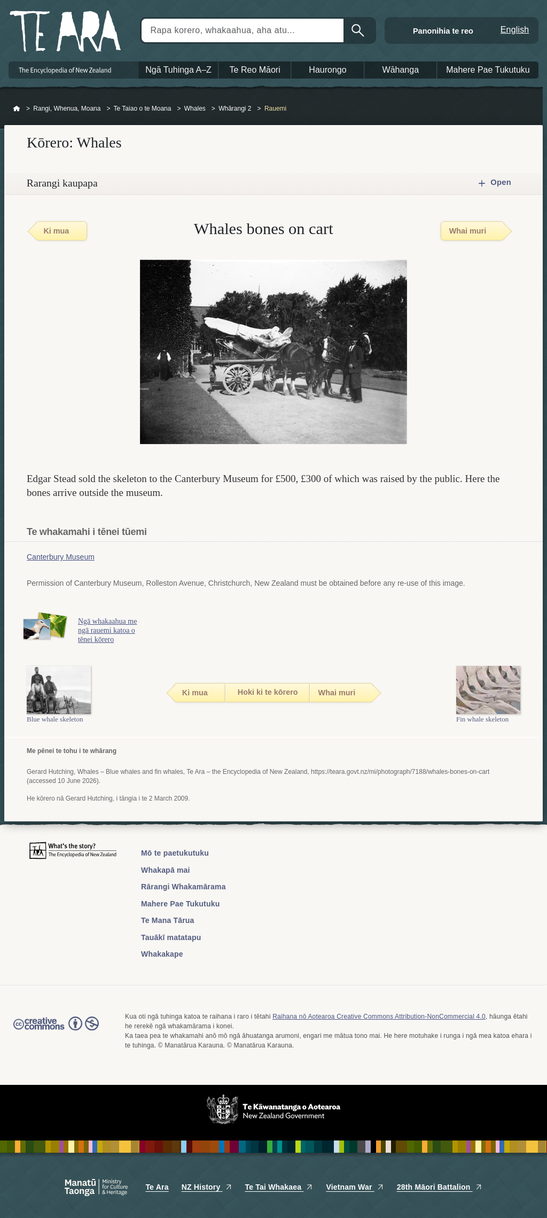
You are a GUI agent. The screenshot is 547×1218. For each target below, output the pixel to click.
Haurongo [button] (327, 69)
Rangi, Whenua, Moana (66, 108)
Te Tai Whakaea (279, 1187)
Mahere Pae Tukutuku (180, 903)
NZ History (207, 1187)
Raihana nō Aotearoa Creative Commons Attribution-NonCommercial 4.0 (379, 1016)
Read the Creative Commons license (56, 1031)
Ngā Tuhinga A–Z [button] (178, 69)
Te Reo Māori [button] (255, 69)
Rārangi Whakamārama (183, 886)
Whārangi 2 (234, 108)
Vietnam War (355, 1187)
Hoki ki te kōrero (268, 692)
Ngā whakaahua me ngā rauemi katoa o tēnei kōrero (111, 630)
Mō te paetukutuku (175, 853)
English (515, 29)
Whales (195, 108)
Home (16, 109)
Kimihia (358, 30)
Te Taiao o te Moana (142, 108)
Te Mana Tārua (167, 920)
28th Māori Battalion (439, 1187)
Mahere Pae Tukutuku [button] (488, 69)
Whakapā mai (165, 870)
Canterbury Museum (61, 557)
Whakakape (162, 954)
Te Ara (156, 1187)
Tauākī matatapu (171, 937)
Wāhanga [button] (400, 69)
